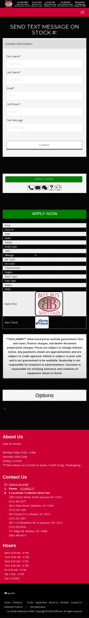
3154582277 (27, 488)
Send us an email (18, 484)
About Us (53, 602)
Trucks (30, 602)
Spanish (11, 593)
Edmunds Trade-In (13, 606)
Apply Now (44, 179)
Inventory (19, 602)
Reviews (65, 602)
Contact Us (76, 602)
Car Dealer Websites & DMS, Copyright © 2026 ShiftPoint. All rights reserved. (44, 611)
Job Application (38, 606)
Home (7, 602)
